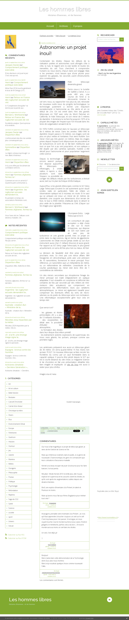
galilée (66, 429)
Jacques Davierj (12, 65)
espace (72, 428)
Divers (10, 415)
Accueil (50, 26)
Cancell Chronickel (15, 402)
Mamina (11, 459)
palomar (72, 429)
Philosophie (12, 472)
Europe (11, 428)
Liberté (11, 455)
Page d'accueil (60, 36)
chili (54, 429)
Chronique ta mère (15, 410)
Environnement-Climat (16, 424)
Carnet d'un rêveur (15, 406)
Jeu (9, 450)
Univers (11, 521)
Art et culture (13, 388)
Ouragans (12, 468)
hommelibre (10, 147)
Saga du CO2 (13, 499)
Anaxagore (52, 503)
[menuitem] (50, 26)
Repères (11, 495)
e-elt (48, 429)
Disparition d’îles (12, 135)
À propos (77, 26)
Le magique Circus (74, 36)
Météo (11, 464)
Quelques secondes (46, 36)
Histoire (11, 441)
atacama (60, 429)
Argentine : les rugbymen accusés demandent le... (16, 192)
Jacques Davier (12, 132)
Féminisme (12, 433)
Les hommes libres (65, 9)
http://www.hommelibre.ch (108, 517)
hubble (43, 429)
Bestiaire (11, 397)
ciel (76, 428)
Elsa (10, 419)
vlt (51, 429)
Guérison (11, 437)
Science (11, 508)
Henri (7, 82)
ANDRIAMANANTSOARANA (51, 573)
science (78, 429)
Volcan (11, 526)
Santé (10, 504)
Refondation (13, 490)
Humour (11, 446)
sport (10, 517)
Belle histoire (13, 393)
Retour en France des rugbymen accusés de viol (17, 99)
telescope (81, 428)
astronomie (65, 428)
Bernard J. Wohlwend (14, 115)
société (11, 512)
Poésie (11, 477)
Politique (11, 481)
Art (9, 384)
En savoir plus (89, 618)
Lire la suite (101, 115)
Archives (63, 26)
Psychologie (12, 486)
